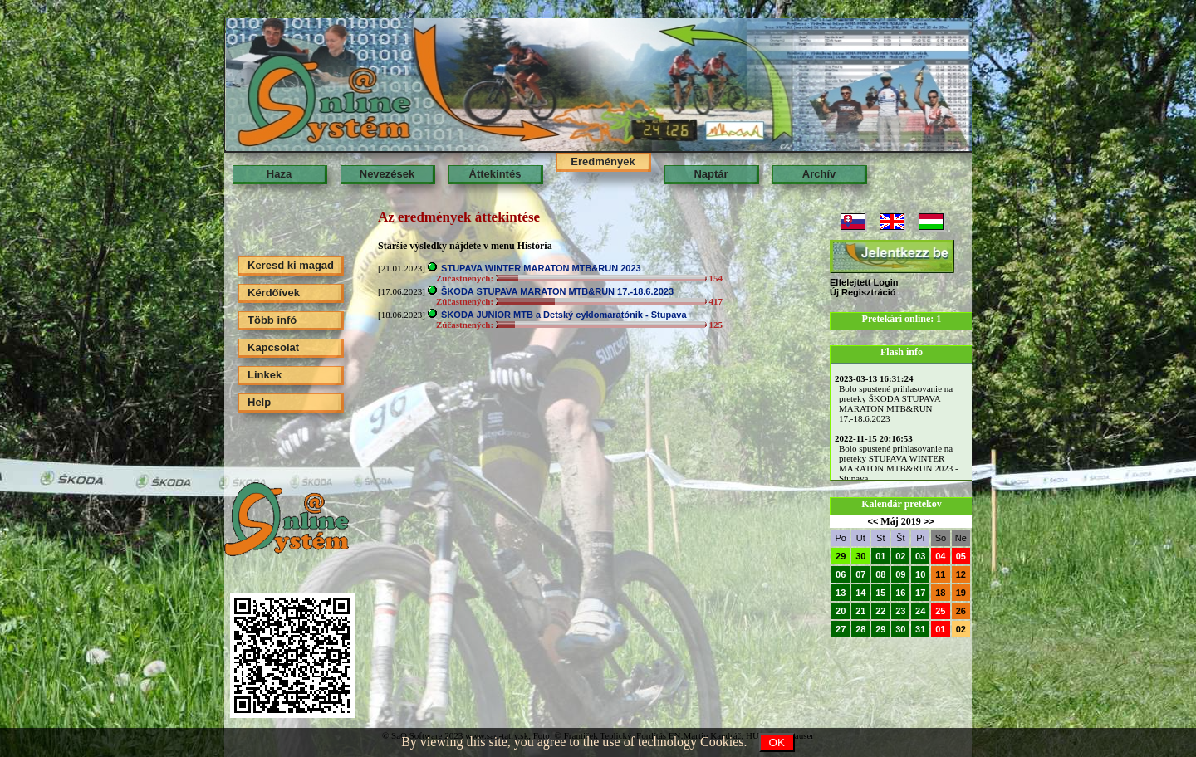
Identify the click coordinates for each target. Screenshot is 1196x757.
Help (259, 402)
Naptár (711, 174)
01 (880, 556)
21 (860, 611)
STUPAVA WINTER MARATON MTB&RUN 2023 (541, 268)
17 (920, 593)
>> (929, 521)
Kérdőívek (274, 292)
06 (841, 574)
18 (940, 593)
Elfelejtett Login (864, 282)
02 (900, 556)
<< (872, 521)
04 (940, 556)
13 (841, 593)
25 (940, 611)
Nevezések (387, 174)
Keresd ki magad (291, 265)
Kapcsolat (273, 347)
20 (841, 611)
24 (920, 611)
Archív (819, 174)
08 (880, 574)
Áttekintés (495, 174)
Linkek (265, 375)
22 (880, 611)
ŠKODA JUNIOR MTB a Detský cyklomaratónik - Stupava (563, 315)
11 (940, 574)
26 (961, 611)
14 (860, 593)
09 (900, 574)
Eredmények (603, 161)
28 (860, 629)
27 (841, 629)
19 (961, 593)
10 (920, 574)
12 (961, 574)
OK (777, 742)
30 (860, 556)
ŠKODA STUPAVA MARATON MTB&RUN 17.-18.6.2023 (557, 291)
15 (880, 593)
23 (900, 611)
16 (900, 593)
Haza (279, 174)
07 (860, 574)
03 (920, 556)
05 (961, 556)
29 (841, 556)
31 (920, 629)
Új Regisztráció (862, 292)
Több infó (272, 320)
